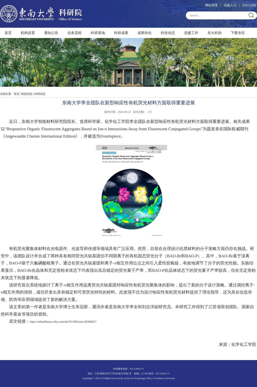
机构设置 (28, 33)
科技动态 (168, 33)
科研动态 (39, 93)
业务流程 (74, 33)
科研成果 (121, 33)
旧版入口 (230, 5)
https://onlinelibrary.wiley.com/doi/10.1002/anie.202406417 (63, 321)
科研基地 (98, 33)
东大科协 (214, 33)
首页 (8, 33)
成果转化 (144, 33)
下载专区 (238, 33)
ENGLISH (249, 5)
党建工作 (191, 33)
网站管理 (211, 5)
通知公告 (51, 33)
